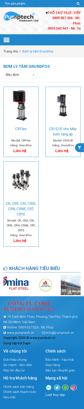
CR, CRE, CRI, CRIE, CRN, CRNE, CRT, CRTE (21, 208)
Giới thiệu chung (14, 359)
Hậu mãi (9, 397)
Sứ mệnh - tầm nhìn (17, 365)
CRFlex (21, 129)
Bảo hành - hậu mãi (59, 359)
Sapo (26, 343)
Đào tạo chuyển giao (60, 370)
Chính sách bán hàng (18, 387)
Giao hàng (52, 365)
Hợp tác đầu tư (14, 370)
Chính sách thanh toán (19, 392)
